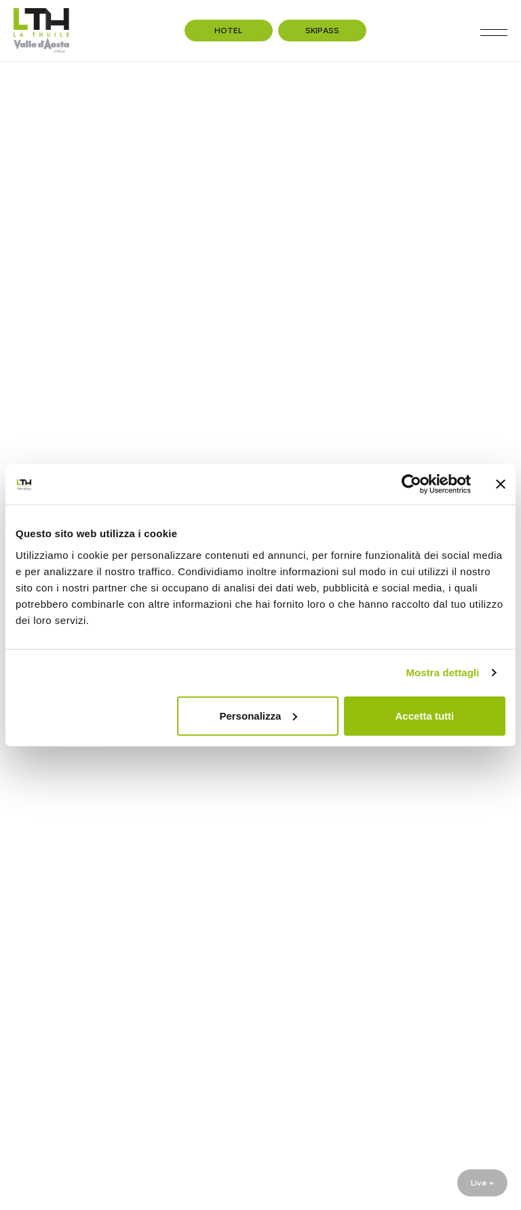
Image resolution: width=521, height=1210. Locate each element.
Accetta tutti (425, 715)
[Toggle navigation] (493, 32)
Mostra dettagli (442, 672)
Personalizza (258, 715)
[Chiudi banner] (500, 484)
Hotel (228, 30)
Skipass (322, 30)
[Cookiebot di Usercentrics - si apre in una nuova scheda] (411, 484)
